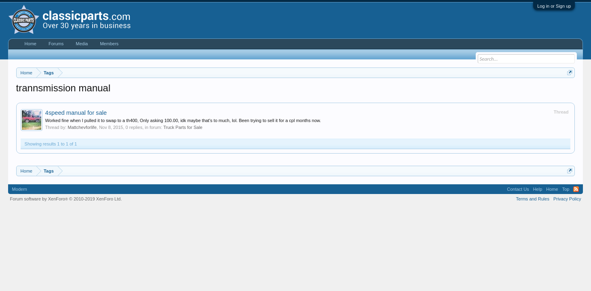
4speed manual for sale (76, 113)
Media (82, 43)
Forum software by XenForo (66, 198)
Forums (56, 43)
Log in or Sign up (554, 6)
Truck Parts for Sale (183, 127)
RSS (576, 189)
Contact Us (518, 189)
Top (566, 189)
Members (109, 43)
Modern (19, 189)
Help (537, 189)
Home (30, 43)
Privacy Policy (567, 198)
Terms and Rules (532, 198)
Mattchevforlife (82, 127)
